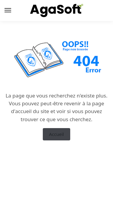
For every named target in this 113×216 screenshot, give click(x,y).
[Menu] (14, 10)
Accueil (56, 134)
